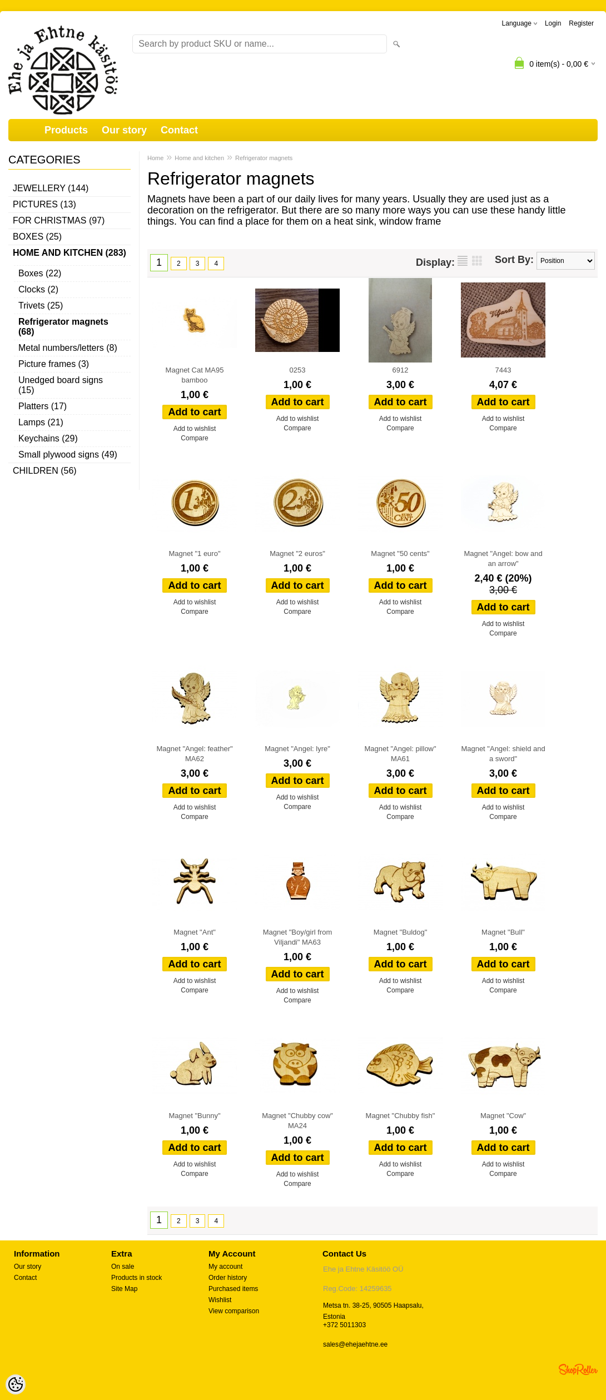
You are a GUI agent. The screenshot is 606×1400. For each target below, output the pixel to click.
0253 (298, 370)
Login (553, 23)
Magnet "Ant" (194, 932)
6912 (401, 370)
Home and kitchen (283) (69, 252)
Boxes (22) (39, 273)
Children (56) (45, 470)
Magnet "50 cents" (400, 553)
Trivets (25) (40, 305)
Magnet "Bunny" (194, 1115)
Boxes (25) (37, 236)
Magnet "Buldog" (401, 932)
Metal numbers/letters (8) (67, 348)
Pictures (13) (44, 204)
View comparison (233, 1311)
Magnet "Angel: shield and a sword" (503, 753)
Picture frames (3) (53, 364)
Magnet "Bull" (503, 932)
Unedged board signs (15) (60, 385)
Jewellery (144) (50, 188)
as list (463, 261)
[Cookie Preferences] (16, 1384)
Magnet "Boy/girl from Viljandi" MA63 (297, 937)
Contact (179, 130)
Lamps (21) (40, 422)
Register (581, 23)
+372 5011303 (344, 1325)
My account (225, 1266)
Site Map (124, 1289)
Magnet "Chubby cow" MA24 (297, 1120)
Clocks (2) (38, 289)
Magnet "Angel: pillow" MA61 (400, 753)
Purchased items (233, 1289)
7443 (503, 370)
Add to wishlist (194, 429)
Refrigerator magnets (263, 158)
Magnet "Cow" (503, 1115)
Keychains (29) (48, 438)
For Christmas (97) (59, 220)
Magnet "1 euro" (194, 553)
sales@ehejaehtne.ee (355, 1344)
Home (155, 158)
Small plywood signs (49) (67, 454)
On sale (122, 1266)
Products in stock (136, 1278)
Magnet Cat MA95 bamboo (195, 375)
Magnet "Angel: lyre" (297, 748)
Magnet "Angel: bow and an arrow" (503, 558)
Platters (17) (42, 406)
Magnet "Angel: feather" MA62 (194, 753)
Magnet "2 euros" (297, 553)
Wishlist (219, 1300)
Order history (227, 1278)
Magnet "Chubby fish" (400, 1115)
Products (66, 130)
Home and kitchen (199, 158)
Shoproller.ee (578, 1369)
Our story (124, 130)
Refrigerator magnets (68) (63, 326)
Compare (194, 438)
